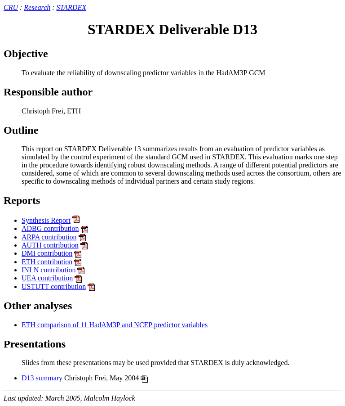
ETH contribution (47, 262)
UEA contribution (47, 278)
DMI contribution (47, 253)
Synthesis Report (46, 220)
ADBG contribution (50, 228)
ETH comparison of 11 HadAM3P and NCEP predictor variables (115, 325)
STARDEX (71, 7)
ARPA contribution (49, 237)
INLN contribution (48, 270)
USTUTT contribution (54, 286)
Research (37, 7)
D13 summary (42, 378)
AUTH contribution (50, 245)
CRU (11, 7)
